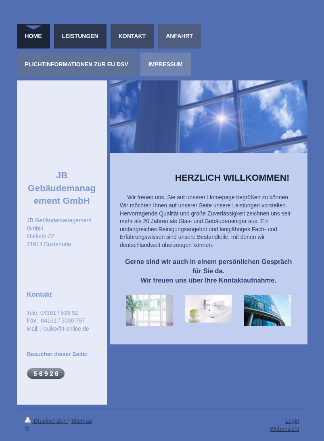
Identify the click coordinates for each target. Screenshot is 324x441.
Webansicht (284, 429)
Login (292, 421)
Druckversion (46, 421)
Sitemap (81, 421)
